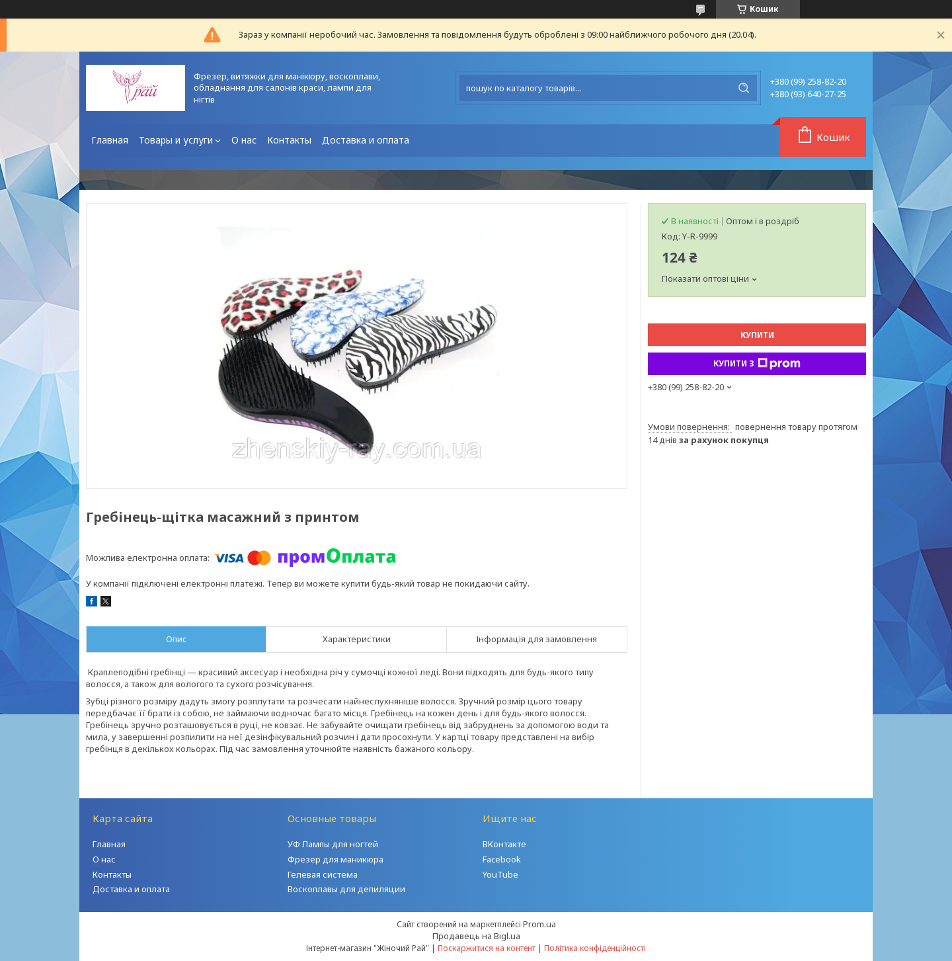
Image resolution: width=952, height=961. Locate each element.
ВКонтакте (504, 844)
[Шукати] (744, 88)
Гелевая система (323, 874)
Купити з (757, 364)
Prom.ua (539, 924)
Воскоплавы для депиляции (346, 889)
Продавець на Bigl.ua (476, 936)
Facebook (502, 859)
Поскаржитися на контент (487, 948)
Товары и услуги (176, 140)
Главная (109, 140)
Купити (757, 335)
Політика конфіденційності (595, 948)
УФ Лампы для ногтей (333, 844)
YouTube (500, 874)
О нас (244, 140)
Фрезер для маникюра (335, 859)
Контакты (289, 140)
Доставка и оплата (365, 140)
